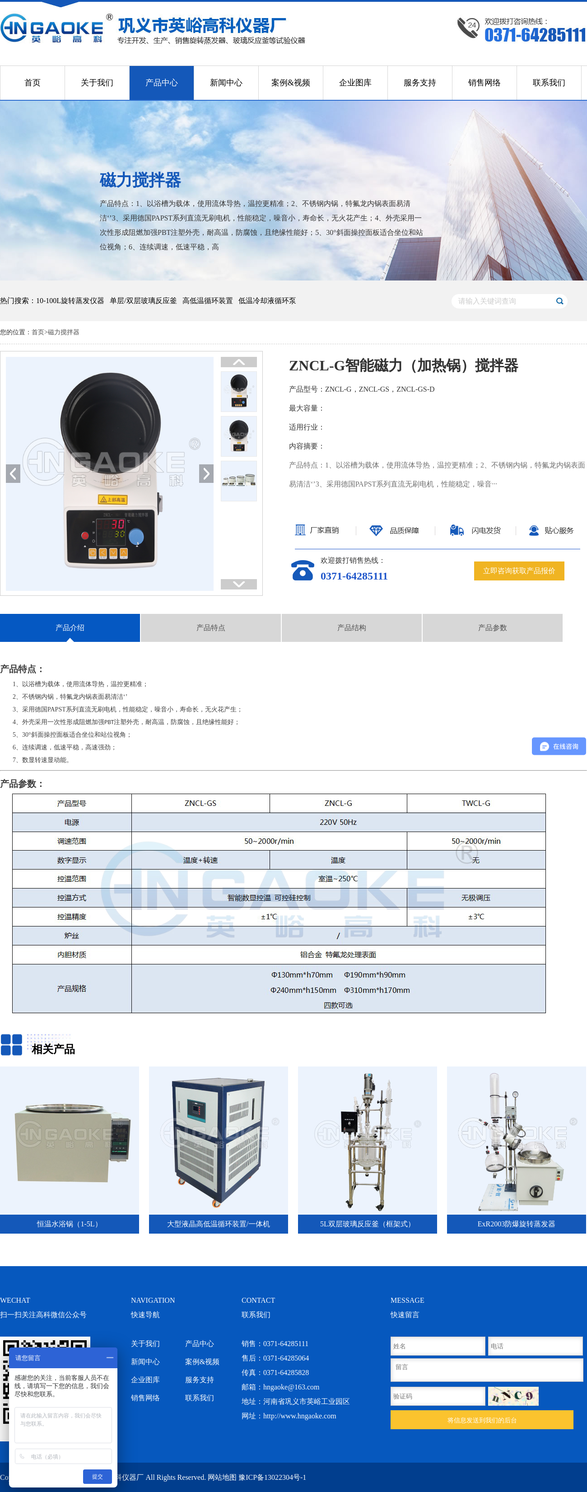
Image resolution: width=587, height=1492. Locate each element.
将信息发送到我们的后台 (482, 1420)
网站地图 (222, 1477)
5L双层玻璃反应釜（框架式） (367, 1224)
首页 (32, 82)
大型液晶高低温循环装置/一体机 (218, 1224)
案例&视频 (290, 82)
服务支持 (420, 82)
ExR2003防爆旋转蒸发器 (516, 1224)
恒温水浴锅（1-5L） (69, 1224)
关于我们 (97, 82)
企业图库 (355, 82)
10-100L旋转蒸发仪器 (70, 300)
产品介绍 (70, 627)
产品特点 (210, 627)
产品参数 (492, 627)
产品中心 (161, 82)
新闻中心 (226, 82)
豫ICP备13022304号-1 (272, 1477)
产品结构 (351, 627)
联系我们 (549, 82)
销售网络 (484, 82)
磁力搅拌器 (63, 332)
